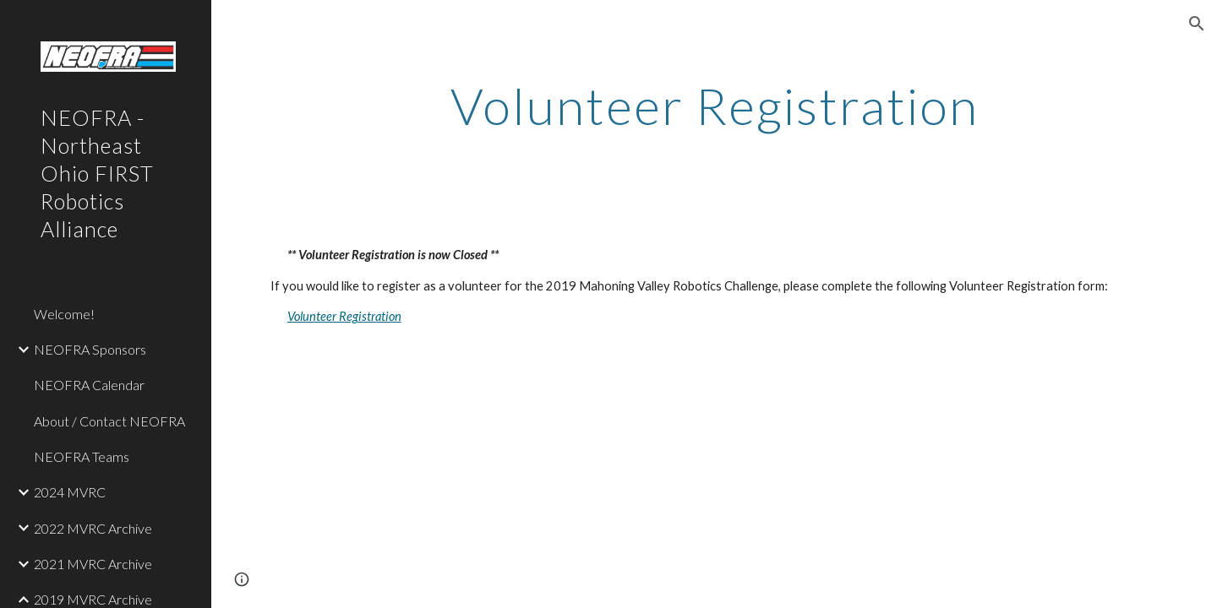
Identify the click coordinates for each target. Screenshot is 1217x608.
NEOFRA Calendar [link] (89, 385)
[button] (1196, 23)
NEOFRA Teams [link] (81, 456)
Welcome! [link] (64, 314)
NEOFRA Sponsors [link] (90, 349)
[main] (714, 105)
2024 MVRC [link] (70, 492)
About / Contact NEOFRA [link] (109, 421)
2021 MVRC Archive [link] (93, 564)
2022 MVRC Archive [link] (93, 528)
